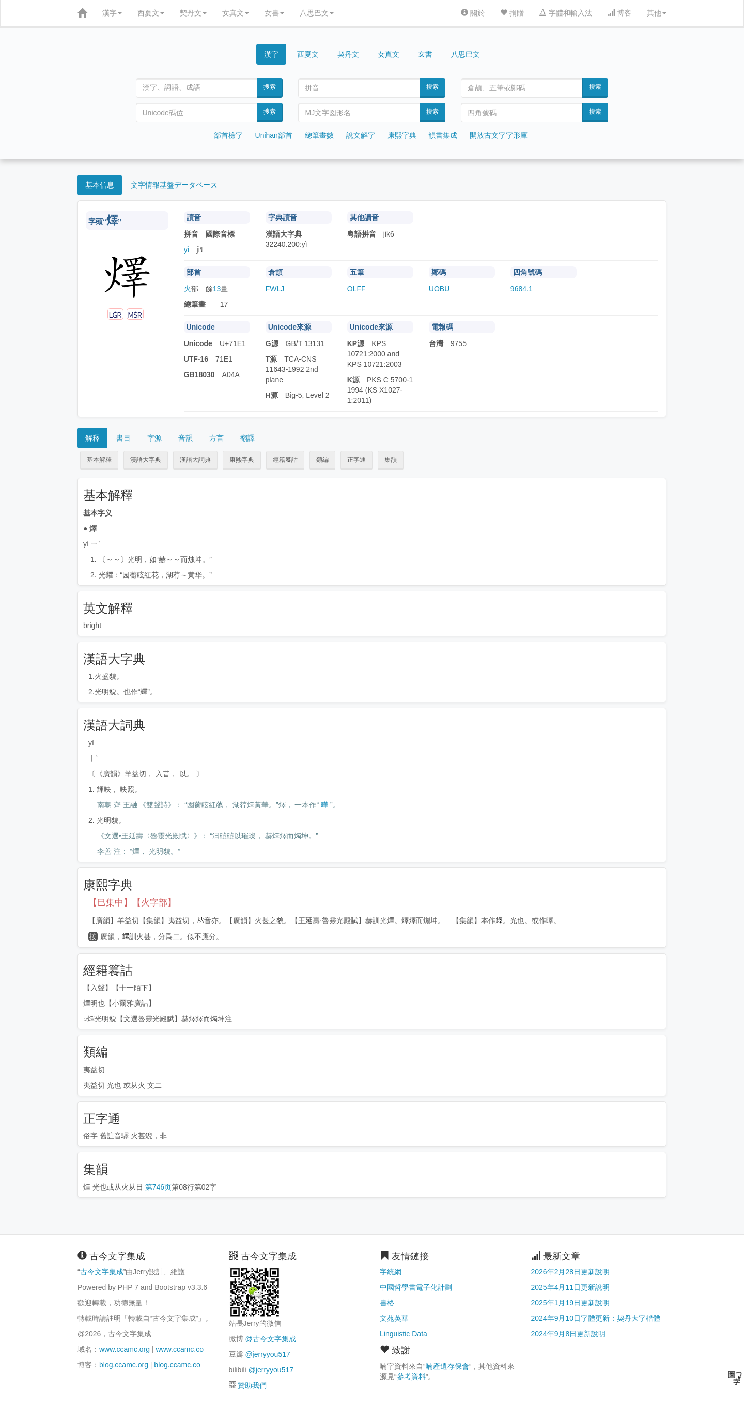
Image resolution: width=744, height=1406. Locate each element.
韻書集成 (442, 135)
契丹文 (193, 13)
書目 (123, 438)
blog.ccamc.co (177, 1365)
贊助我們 (252, 1385)
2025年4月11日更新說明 (570, 1287)
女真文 (235, 13)
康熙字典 (402, 135)
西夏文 (150, 13)
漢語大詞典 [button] (195, 459)
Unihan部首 (273, 135)
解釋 (92, 438)
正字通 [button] (356, 459)
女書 (274, 13)
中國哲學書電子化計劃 (416, 1287)
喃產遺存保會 (447, 1366)
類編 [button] (322, 459)
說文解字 (360, 135)
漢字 (112, 13)
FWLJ (275, 289)
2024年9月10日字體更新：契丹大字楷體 (596, 1318)
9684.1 (521, 289)
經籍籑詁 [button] (285, 459)
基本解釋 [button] (99, 459)
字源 (154, 438)
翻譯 (247, 438)
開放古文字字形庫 (499, 135)
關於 (473, 13)
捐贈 (512, 13)
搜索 (270, 86)
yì (187, 249)
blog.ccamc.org (123, 1365)
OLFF (356, 289)
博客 (619, 13)
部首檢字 (228, 135)
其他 (657, 13)
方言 (216, 438)
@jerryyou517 (267, 1354)
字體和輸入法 (565, 13)
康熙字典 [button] (241, 459)
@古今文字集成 (270, 1339)
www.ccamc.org (124, 1349)
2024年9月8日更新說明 (568, 1334)
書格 (387, 1303)
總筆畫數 (319, 135)
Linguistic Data (403, 1334)
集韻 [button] (390, 459)
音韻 (185, 438)
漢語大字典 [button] (145, 459)
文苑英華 (394, 1318)
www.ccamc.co (180, 1349)
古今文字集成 (101, 1272)
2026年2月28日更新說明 (570, 1272)
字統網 (390, 1272)
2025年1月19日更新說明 (570, 1303)
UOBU (439, 289)
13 (217, 289)
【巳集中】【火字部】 (132, 903)
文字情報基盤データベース (174, 185)
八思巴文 (317, 13)
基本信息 (99, 185)
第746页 (158, 1187)
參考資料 (411, 1376)
